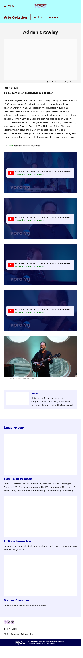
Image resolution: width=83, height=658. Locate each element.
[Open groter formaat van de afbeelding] (40, 356)
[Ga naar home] (40, 6)
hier (10, 145)
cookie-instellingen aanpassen (29, 174)
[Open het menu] (9, 5)
